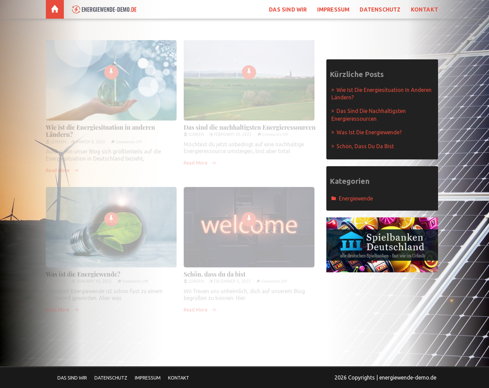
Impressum (333, 9)
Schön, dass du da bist (215, 271)
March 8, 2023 (90, 138)
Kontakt (424, 9)
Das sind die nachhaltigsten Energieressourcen (250, 124)
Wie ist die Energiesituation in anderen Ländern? (100, 128)
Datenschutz (380, 9)
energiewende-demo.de (407, 377)
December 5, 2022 (232, 278)
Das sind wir (288, 9)
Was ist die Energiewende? (83, 271)
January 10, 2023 (94, 278)
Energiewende (356, 198)
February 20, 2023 (233, 131)
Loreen (58, 138)
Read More (62, 167)
